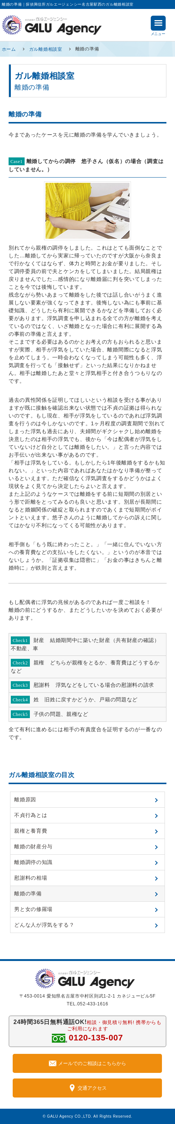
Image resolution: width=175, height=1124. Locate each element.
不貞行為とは (30, 815)
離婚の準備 (28, 893)
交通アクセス (87, 1088)
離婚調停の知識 (33, 862)
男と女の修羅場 (33, 909)
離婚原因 (25, 799)
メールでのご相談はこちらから (87, 1063)
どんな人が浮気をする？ (44, 925)
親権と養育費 (30, 831)
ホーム (9, 49)
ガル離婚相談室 (45, 49)
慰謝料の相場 (30, 878)
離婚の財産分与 (33, 846)
